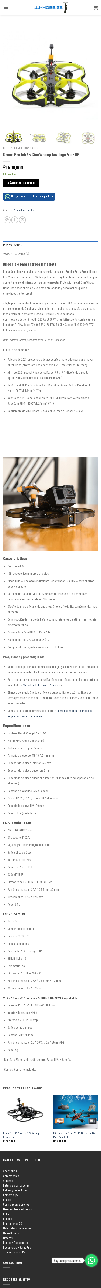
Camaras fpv (10, 1195)
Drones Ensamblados (25, 148)
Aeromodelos (11, 1176)
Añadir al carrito (21, 183)
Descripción (13, 245)
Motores (8, 1238)
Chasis (7, 1200)
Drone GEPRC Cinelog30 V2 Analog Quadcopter (21, 1135)
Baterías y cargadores (16, 1185)
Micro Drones (11, 1233)
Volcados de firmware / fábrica (41, 685)
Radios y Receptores (15, 1242)
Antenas (8, 1180)
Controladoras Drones (16, 1204)
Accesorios (10, 1171)
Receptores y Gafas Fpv (17, 1247)
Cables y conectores (15, 1190)
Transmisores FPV (14, 1252)
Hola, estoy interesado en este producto (29, 196)
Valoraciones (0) (16, 253)
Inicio (6, 148)
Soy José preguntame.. (67, 1260)
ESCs (6, 1214)
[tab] (50, 245)
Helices (7, 1219)
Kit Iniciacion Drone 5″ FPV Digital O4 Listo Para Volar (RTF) (75, 1135)
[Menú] (5, 7)
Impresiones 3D (12, 1223)
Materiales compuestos (17, 1228)
